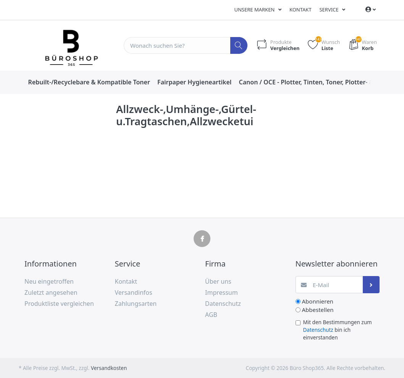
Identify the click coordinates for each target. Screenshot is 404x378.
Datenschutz (318, 329)
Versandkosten (109, 368)
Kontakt (300, 9)
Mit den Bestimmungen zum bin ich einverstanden (337, 330)
